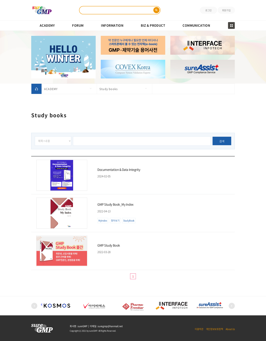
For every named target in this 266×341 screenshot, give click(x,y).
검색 (222, 141)
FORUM (77, 25)
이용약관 (199, 329)
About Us (230, 329)
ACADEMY (47, 25)
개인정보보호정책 (214, 329)
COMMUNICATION (196, 25)
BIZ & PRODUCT (153, 25)
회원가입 (226, 10)
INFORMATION (112, 25)
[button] (34, 306)
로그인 (208, 10)
